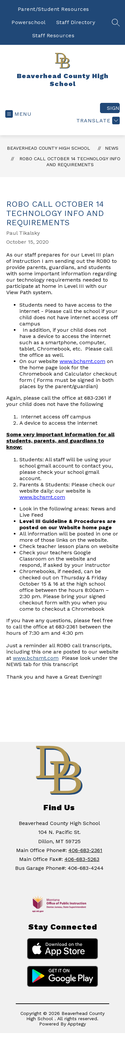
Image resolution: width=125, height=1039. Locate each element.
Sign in (113, 108)
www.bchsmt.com (82, 361)
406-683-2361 (85, 850)
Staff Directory (75, 22)
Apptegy (76, 1023)
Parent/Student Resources (53, 9)
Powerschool (29, 22)
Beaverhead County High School (48, 148)
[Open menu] (18, 114)
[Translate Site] (97, 120)
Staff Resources (53, 35)
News (111, 148)
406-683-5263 (81, 859)
